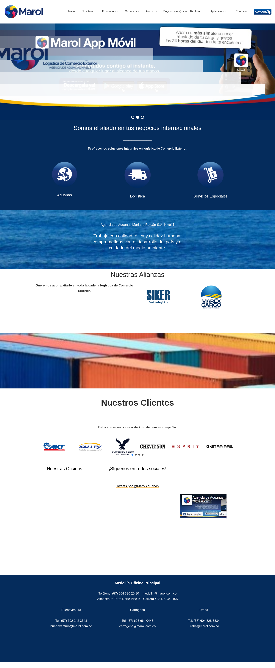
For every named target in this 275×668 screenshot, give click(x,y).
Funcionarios (110, 11)
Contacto (241, 11)
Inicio (71, 11)
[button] (95, 11)
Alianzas (151, 11)
